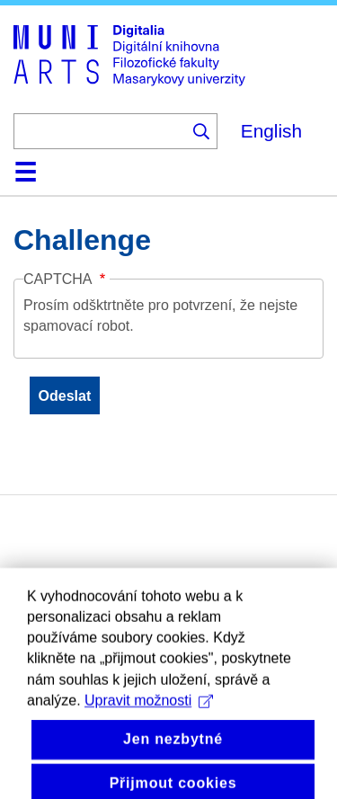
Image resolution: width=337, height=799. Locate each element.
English (271, 130)
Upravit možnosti (148, 715)
